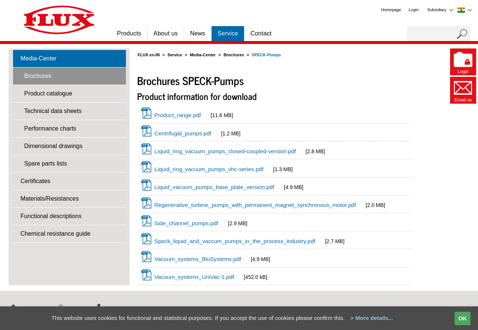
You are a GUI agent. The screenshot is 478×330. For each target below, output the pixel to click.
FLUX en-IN (148, 55)
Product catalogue (48, 93)
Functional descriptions (51, 216)
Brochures (37, 76)
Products (129, 33)
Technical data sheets (53, 111)
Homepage (391, 9)
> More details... (372, 318)
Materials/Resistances (49, 198)
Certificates (35, 181)
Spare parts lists (45, 163)
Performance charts (50, 128)
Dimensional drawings (53, 146)
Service (228, 33)
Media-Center (38, 58)
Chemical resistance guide (55, 233)
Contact (261, 33)
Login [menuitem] (414, 9)
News (197, 33)
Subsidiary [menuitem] (436, 9)
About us (165, 33)
